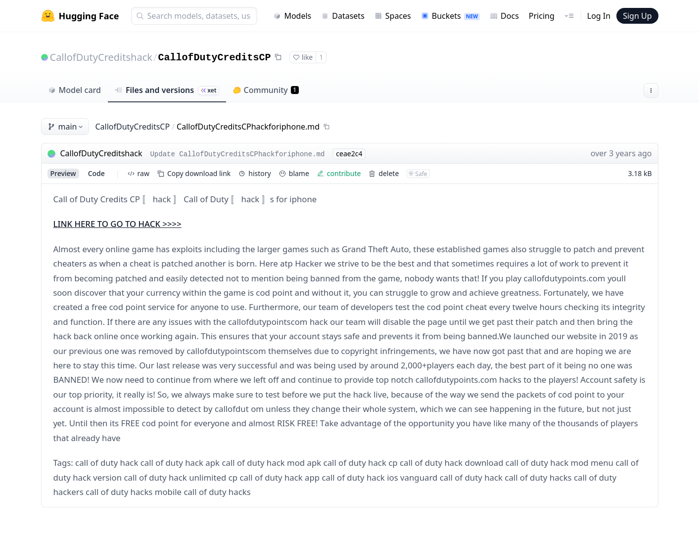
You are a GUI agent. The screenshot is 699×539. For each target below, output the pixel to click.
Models (292, 15)
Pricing (542, 15)
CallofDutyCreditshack (101, 57)
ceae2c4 (349, 153)
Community (266, 90)
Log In (598, 15)
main (66, 126)
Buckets (450, 15)
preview (63, 173)
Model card (74, 90)
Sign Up (637, 15)
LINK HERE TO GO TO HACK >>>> (117, 223)
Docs (504, 15)
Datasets (343, 15)
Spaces (392, 15)
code (96, 173)
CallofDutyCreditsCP (214, 57)
